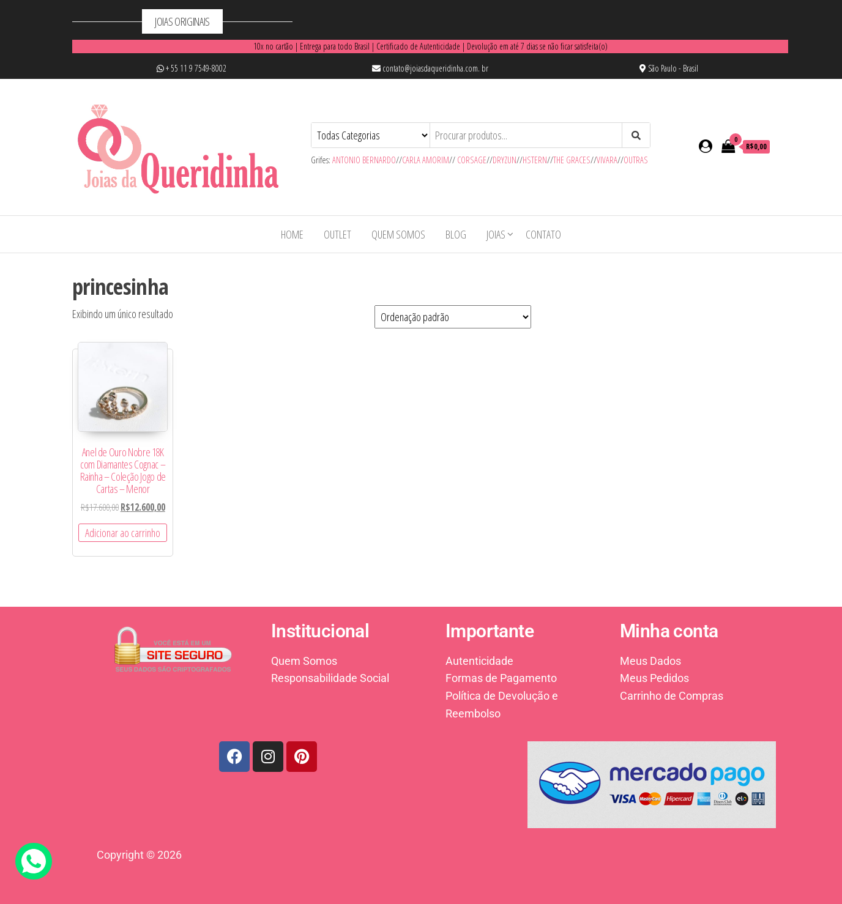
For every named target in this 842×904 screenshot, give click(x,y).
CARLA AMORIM (425, 160)
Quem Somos (398, 234)
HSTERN (535, 160)
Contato (543, 234)
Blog (455, 234)
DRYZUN (504, 160)
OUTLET (337, 234)
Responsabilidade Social (330, 678)
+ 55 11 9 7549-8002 (191, 68)
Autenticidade (479, 660)
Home (292, 234)
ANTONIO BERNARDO (364, 160)
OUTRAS (636, 160)
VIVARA (607, 160)
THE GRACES (572, 160)
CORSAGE (471, 160)
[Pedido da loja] (452, 316)
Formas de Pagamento (501, 678)
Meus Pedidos (654, 678)
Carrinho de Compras (671, 695)
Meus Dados (650, 660)
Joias (495, 234)
